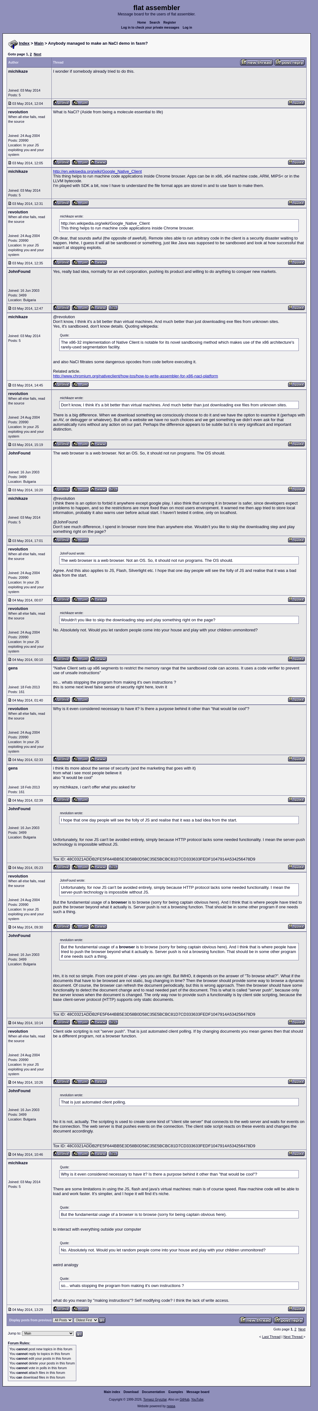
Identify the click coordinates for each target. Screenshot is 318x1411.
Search (154, 22)
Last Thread (271, 1337)
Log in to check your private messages (150, 27)
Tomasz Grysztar (154, 1399)
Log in (187, 27)
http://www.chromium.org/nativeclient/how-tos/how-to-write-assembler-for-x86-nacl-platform (135, 376)
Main (39, 43)
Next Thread (293, 1337)
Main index (112, 1392)
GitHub (184, 1399)
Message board (198, 1392)
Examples (175, 1392)
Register (169, 22)
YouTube (197, 1399)
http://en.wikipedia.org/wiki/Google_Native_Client (97, 171)
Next (37, 54)
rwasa (171, 1406)
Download (131, 1392)
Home (141, 22)
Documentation (153, 1392)
